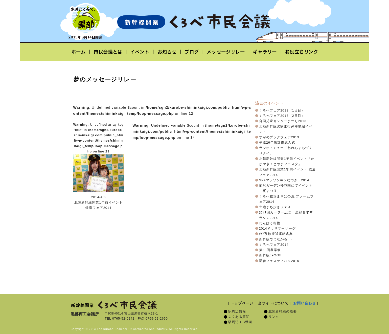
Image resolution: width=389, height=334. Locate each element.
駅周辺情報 (237, 311)
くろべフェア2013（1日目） (282, 110)
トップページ (242, 303)
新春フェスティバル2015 (279, 261)
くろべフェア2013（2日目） (282, 116)
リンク (273, 317)
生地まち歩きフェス (275, 207)
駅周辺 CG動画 (240, 322)
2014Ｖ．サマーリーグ (277, 228)
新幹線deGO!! (270, 255)
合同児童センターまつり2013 (283, 121)
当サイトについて (273, 303)
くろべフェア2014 (274, 245)
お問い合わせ (304, 303)
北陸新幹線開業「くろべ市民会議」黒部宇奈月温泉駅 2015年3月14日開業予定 (193, 22)
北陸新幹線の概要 (282, 311)
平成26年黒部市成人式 (277, 142)
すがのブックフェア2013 (279, 137)
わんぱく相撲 (270, 223)
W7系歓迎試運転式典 (276, 234)
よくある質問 (239, 317)
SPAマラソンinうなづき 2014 (284, 180)
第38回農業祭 (270, 250)
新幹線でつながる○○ (275, 239)
